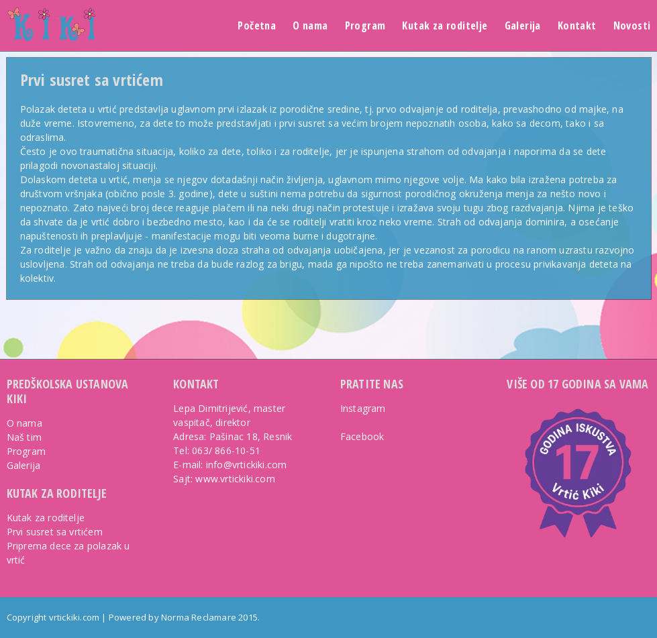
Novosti (632, 25)
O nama (310, 25)
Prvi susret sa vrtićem (91, 79)
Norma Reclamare (198, 617)
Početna (257, 25)
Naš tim (24, 437)
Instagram (363, 408)
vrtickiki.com (74, 617)
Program (365, 25)
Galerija (523, 25)
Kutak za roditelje (444, 25)
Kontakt (577, 25)
